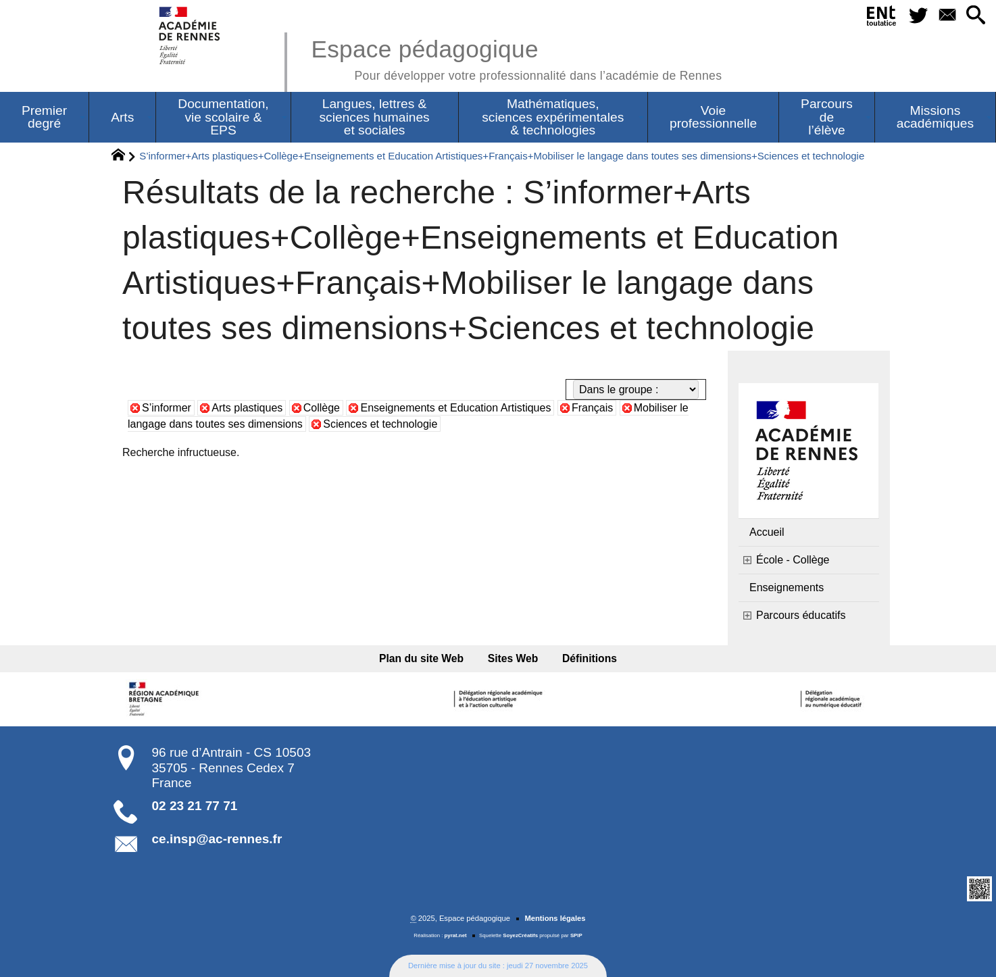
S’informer (166, 408)
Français (592, 408)
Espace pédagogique (516, 58)
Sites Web (513, 658)
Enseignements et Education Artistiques (455, 408)
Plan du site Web (421, 658)
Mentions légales (554, 918)
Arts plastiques (246, 408)
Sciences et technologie (380, 424)
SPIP (576, 935)
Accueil (767, 532)
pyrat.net (456, 935)
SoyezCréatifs (520, 935)
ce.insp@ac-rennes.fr (217, 839)
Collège (321, 408)
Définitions (589, 658)
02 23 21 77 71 (195, 806)
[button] (976, 16)
